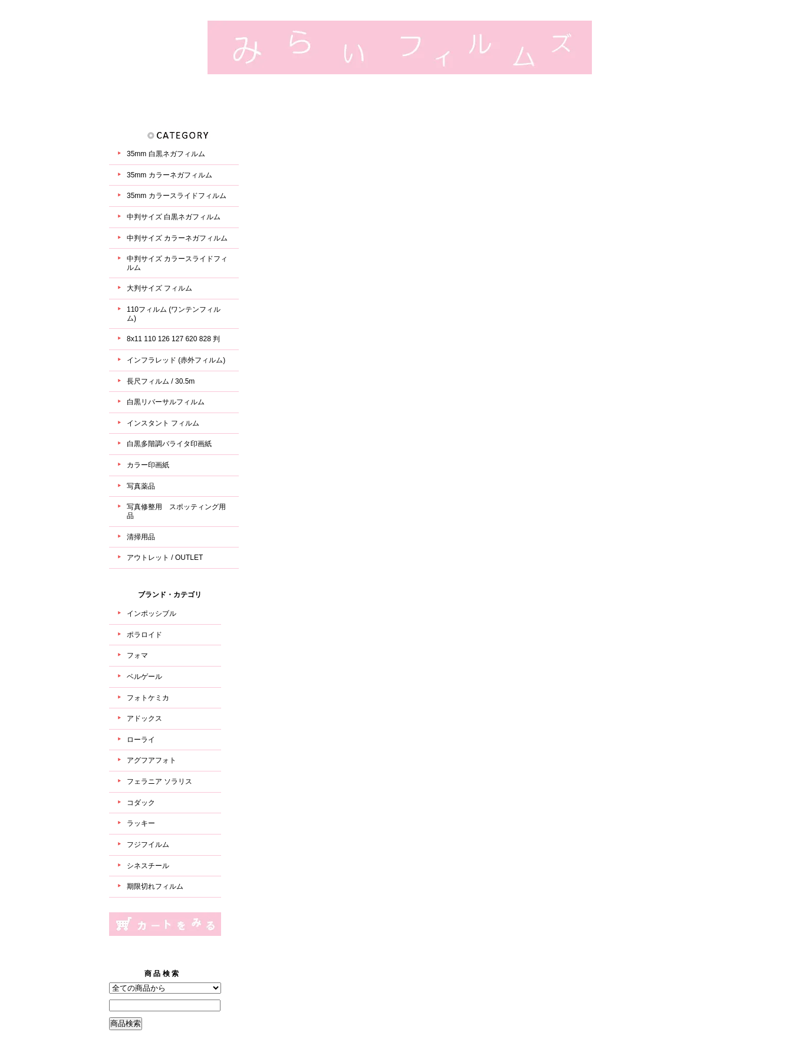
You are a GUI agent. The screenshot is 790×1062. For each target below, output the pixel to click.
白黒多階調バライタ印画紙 (169, 444)
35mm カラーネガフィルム (169, 175)
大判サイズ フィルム (159, 288)
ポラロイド (144, 635)
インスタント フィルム (163, 423)
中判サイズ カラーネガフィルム (177, 238)
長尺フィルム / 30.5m (161, 381)
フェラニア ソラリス (159, 781)
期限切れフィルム (155, 886)
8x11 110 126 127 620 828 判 (173, 339)
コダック (141, 803)
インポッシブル (151, 613)
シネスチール (148, 866)
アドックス (144, 718)
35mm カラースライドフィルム (176, 196)
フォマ (137, 655)
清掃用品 (141, 537)
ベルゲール (144, 676)
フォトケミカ (148, 698)
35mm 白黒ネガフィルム (166, 154)
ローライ (141, 740)
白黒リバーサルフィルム (166, 402)
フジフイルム (148, 844)
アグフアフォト (151, 760)
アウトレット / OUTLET (165, 557)
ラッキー (141, 823)
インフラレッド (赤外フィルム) (176, 360)
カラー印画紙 (148, 465)
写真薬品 (141, 486)
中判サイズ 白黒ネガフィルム (173, 217)
